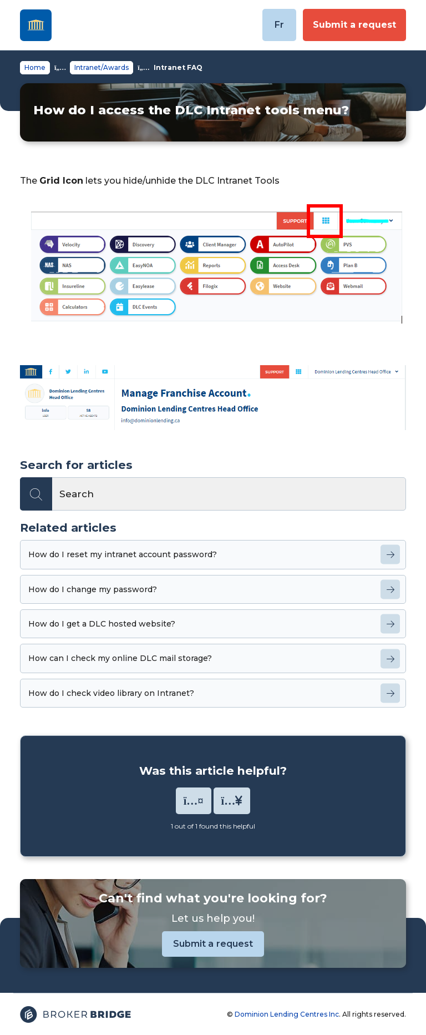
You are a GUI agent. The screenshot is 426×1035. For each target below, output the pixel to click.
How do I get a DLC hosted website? (101, 624)
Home (34, 67)
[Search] (213, 494)
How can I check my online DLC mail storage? (120, 658)
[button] (193, 800)
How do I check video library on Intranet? (111, 693)
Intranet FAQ (178, 67)
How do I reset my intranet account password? (122, 554)
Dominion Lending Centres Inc (287, 1014)
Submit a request (354, 24)
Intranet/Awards (101, 67)
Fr (279, 24)
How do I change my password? (92, 589)
